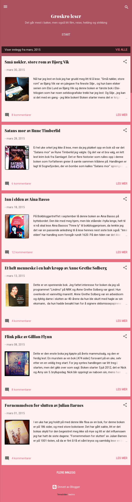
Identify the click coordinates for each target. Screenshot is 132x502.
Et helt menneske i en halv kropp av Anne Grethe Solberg (56, 267)
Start (66, 34)
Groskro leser (66, 16)
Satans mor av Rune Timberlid (32, 130)
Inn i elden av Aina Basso (27, 199)
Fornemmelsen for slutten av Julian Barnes (44, 405)
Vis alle (121, 49)
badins (72, 494)
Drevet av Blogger (66, 487)
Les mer (121, 115)
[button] (125, 62)
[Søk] (126, 8)
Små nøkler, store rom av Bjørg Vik (37, 61)
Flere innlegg (66, 472)
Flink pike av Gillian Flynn (28, 336)
